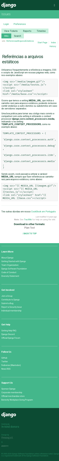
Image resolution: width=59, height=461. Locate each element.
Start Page (42, 42)
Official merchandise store (13, 396)
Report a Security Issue (11, 307)
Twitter (4, 361)
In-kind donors (10, 426)
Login (6, 24)
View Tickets (11, 31)
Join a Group (7, 296)
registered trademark (13, 456)
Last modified (41, 217)
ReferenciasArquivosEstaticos (20, 41)
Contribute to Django (10, 300)
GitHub (4, 358)
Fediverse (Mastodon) (11, 365)
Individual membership (11, 311)
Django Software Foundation (14, 269)
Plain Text (29, 227)
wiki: (4, 41)
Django (8, 5)
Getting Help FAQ (8, 330)
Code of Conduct (8, 272)
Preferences (19, 24)
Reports (27, 31)
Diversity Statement (10, 276)
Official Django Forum (10, 338)
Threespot (8, 438)
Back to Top (29, 233)
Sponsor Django (8, 389)
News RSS (6, 369)
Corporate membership (11, 392)
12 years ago (52, 217)
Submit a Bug (7, 303)
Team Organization (10, 265)
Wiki (6, 36)
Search (17, 36)
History (53, 46)
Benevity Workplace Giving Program (17, 400)
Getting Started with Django (13, 261)
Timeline (41, 31)
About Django (7, 258)
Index (53, 42)
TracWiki (28, 219)
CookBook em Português (43, 211)
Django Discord (8, 334)
